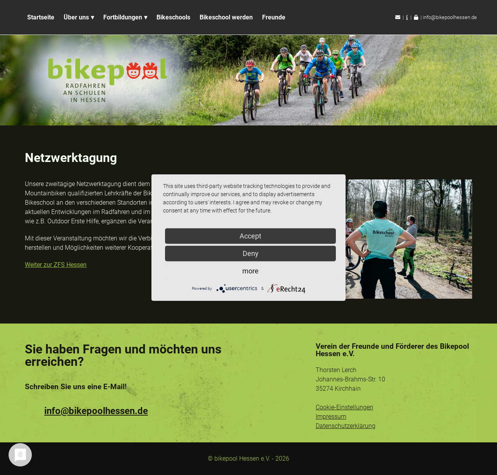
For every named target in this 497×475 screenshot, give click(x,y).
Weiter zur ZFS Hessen (56, 264)
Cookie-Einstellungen (344, 407)
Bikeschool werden (226, 17)
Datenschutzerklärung (345, 426)
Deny (251, 253)
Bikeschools (173, 17)
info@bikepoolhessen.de (450, 17)
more (250, 270)
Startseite (40, 17)
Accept (250, 235)
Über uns (76, 17)
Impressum (331, 416)
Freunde (273, 17)
